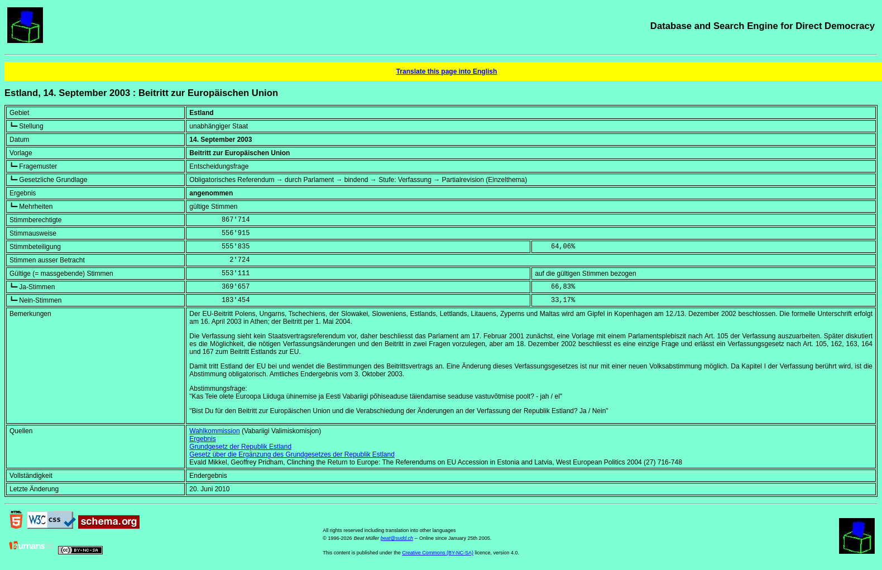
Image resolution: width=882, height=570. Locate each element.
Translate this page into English (446, 71)
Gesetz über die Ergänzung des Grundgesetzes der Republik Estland (292, 454)
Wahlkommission (214, 431)
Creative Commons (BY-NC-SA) (437, 552)
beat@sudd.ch (397, 538)
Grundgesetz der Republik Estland (240, 447)
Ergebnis (202, 439)
